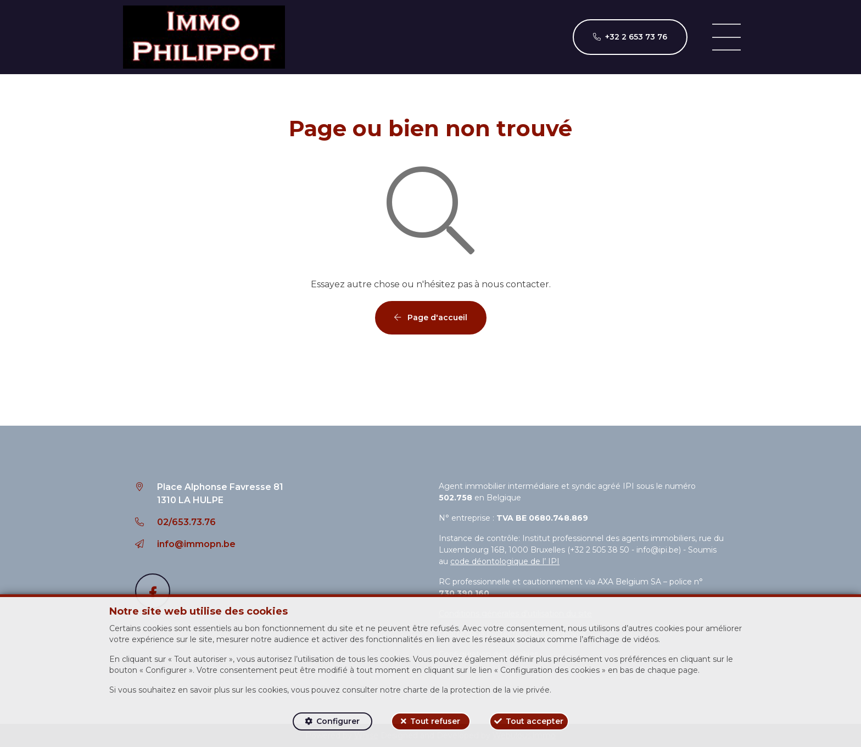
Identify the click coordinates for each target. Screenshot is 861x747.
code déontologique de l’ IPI (505, 561)
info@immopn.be (196, 544)
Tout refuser (435, 721)
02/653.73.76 (186, 522)
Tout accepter (534, 721)
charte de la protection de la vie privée (476, 690)
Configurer (338, 721)
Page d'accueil (430, 317)
